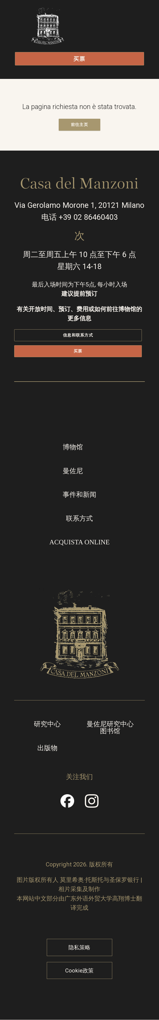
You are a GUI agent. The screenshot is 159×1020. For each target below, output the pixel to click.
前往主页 (79, 124)
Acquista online (79, 542)
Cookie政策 (79, 970)
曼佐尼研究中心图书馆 (110, 728)
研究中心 (47, 724)
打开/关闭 (115, 36)
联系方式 (79, 518)
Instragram (92, 804)
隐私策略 (79, 947)
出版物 (47, 748)
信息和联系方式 (78, 335)
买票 (79, 59)
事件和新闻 (79, 494)
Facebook (67, 804)
